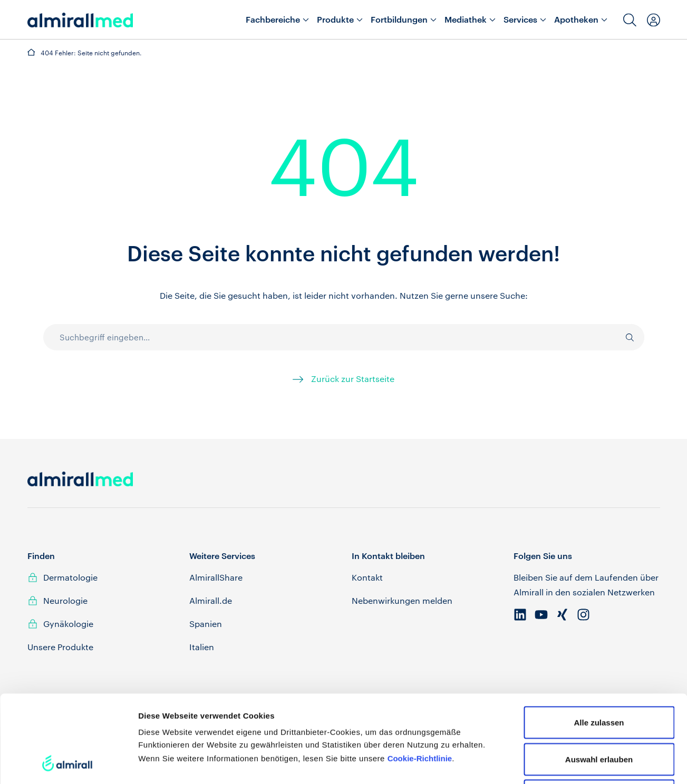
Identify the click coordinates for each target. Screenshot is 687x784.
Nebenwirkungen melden (402, 600)
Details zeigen (560, 763)
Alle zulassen (599, 640)
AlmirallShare (216, 577)
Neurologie (65, 600)
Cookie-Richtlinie (420, 676)
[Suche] (624, 337)
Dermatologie (70, 577)
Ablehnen (599, 713)
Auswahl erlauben (599, 677)
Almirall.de (210, 600)
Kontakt (367, 577)
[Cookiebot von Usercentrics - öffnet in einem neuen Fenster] (68, 763)
